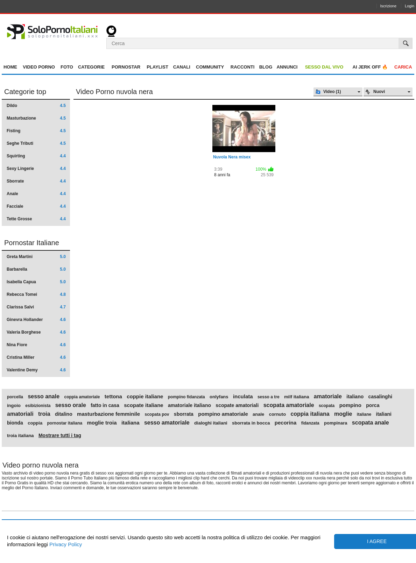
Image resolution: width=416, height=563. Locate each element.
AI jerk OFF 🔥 (370, 67)
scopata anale (370, 422)
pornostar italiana (64, 423)
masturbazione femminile (108, 414)
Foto (67, 67)
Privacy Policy (65, 544)
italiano (355, 396)
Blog (266, 67)
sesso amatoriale (167, 422)
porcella (15, 396)
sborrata (183, 414)
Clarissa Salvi (36, 307)
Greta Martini (36, 256)
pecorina (286, 422)
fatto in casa (105, 405)
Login (409, 6)
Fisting (36, 130)
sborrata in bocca (251, 423)
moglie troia (102, 422)
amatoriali (20, 414)
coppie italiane (145, 396)
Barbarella (36, 269)
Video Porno (39, 67)
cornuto (277, 414)
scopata (326, 405)
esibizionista (37, 405)
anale (258, 414)
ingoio (14, 405)
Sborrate (36, 181)
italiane (364, 414)
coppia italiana (309, 414)
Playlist (157, 67)
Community (210, 67)
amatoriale (328, 396)
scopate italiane (143, 405)
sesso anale (43, 396)
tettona (113, 396)
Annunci (286, 67)
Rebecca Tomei (36, 294)
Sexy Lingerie (36, 168)
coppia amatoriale (82, 396)
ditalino (63, 414)
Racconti (243, 67)
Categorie (91, 67)
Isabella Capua (36, 281)
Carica (403, 67)
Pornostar (126, 67)
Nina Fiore (36, 344)
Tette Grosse (36, 218)
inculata (243, 396)
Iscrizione (388, 6)
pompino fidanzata (186, 396)
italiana (130, 422)
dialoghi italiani (210, 423)
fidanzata (310, 423)
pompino (350, 405)
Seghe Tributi (36, 143)
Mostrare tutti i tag (59, 435)
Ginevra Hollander (36, 319)
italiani (384, 414)
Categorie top (25, 91)
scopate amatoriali (237, 405)
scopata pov (156, 414)
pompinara (335, 423)
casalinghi (380, 396)
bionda (15, 422)
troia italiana (20, 435)
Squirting (36, 156)
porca (372, 405)
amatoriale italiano (189, 405)
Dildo (36, 105)
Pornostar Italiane (31, 243)
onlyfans (219, 396)
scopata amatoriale (288, 405)
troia (44, 414)
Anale (36, 193)
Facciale (36, 206)
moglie (343, 414)
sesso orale (70, 405)
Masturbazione (36, 118)
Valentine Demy (36, 370)
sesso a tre (269, 396)
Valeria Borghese (36, 332)
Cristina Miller (36, 357)
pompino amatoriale (223, 414)
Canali (181, 67)
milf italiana (296, 396)
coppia (35, 423)
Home (10, 67)
